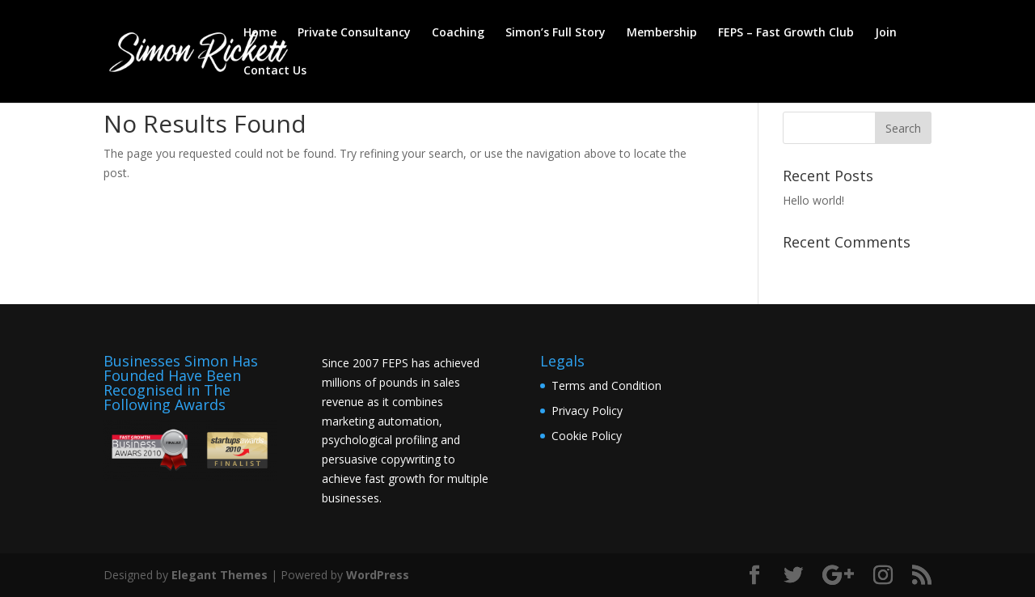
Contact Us (274, 71)
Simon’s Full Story (555, 33)
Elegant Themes (219, 574)
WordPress (377, 574)
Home (260, 33)
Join (886, 33)
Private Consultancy (354, 33)
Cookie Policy (586, 435)
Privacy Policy (587, 410)
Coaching (458, 33)
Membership (662, 33)
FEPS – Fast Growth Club (786, 33)
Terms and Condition (606, 385)
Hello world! (813, 200)
